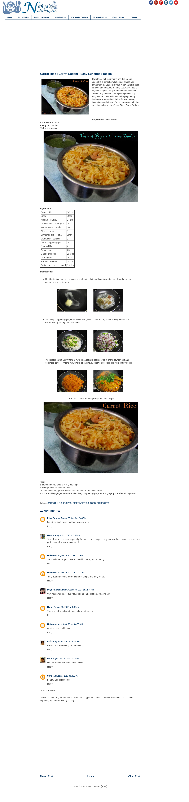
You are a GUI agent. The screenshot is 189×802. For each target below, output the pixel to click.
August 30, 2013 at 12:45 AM (80, 590)
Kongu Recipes (119, 17)
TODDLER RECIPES (99, 503)
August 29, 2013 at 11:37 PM (70, 572)
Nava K (50, 535)
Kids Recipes (60, 17)
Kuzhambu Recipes (79, 17)
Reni (49, 658)
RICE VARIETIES (81, 503)
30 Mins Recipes (100, 17)
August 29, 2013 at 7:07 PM (70, 555)
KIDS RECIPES (64, 503)
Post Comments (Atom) (96, 786)
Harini (50, 607)
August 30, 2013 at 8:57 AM (70, 624)
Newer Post (46, 776)
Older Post (134, 776)
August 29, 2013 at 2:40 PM (73, 518)
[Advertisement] (90, 46)
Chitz (49, 641)
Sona (49, 676)
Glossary (134, 17)
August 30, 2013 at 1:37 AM (66, 607)
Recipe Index (23, 17)
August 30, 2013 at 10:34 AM (66, 641)
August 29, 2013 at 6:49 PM (67, 535)
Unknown (52, 555)
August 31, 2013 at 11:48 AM (66, 658)
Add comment (48, 690)
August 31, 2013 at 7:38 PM (66, 676)
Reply (50, 526)
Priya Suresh (53, 518)
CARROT (51, 503)
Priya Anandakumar (57, 590)
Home (9, 17)
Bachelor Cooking (41, 17)
